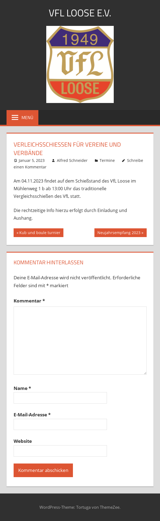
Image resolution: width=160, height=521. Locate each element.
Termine (107, 160)
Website (23, 441)
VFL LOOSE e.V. (80, 12)
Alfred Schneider (72, 160)
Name (22, 388)
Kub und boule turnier (39, 233)
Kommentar (29, 301)
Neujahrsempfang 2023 (118, 233)
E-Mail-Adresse (32, 414)
